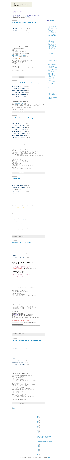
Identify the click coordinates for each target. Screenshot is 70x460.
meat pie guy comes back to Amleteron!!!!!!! (25, 22)
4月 (38, 449)
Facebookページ (25, 16)
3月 (38, 450)
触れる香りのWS (50, 73)
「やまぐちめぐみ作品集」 (52, 48)
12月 (38, 431)
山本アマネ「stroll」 (51, 63)
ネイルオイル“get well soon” (52, 46)
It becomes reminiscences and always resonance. (27, 340)
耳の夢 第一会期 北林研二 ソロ (52, 59)
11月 (38, 432)
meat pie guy (23, 55)
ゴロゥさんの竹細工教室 (51, 75)
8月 (38, 444)
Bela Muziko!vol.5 (50, 84)
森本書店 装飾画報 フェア (51, 41)
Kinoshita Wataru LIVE (51, 96)
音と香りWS (49, 76)
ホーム (29, 407)
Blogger (49, 457)
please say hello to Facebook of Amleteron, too (26, 83)
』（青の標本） (23, 220)
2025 (38, 416)
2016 (38, 427)
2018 (38, 425)
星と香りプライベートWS (51, 66)
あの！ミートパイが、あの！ (16, 55)
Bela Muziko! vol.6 (50, 83)
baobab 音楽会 (50, 98)
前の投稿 (43, 407)
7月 (38, 445)
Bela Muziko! (52, 20)
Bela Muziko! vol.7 (50, 74)
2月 (38, 451)
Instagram (21, 16)
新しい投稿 (13, 407)
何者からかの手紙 (50, 30)
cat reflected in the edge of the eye (23, 118)
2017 (38, 426)
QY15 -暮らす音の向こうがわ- (52, 77)
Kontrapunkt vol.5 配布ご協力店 (52, 85)
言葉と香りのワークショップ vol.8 (21, 242)
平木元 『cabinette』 (51, 31)
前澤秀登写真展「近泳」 (51, 78)
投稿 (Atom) (15, 408)
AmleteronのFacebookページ (18, 103)
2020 (38, 422)
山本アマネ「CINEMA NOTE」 (52, 35)
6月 (38, 446)
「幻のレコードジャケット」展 (19, 219)
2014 (38, 430)
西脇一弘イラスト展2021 (51, 34)
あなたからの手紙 (50, 36)
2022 (38, 420)
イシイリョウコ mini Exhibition (52, 97)
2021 (38, 421)
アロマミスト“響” (50, 47)
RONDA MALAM (16, 179)
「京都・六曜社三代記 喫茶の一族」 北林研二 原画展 (52, 45)
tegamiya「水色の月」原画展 (52, 64)
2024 (38, 417)
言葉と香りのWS (50, 65)
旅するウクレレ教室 (51, 93)
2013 (38, 454)
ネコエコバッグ (50, 92)
